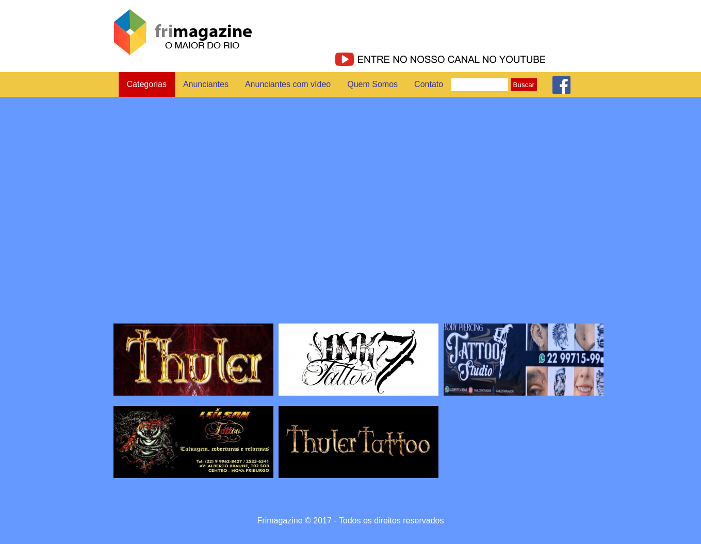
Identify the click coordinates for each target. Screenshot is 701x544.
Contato (428, 84)
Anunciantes (206, 84)
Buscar (523, 85)
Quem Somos (372, 84)
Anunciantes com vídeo (288, 84)
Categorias (147, 84)
